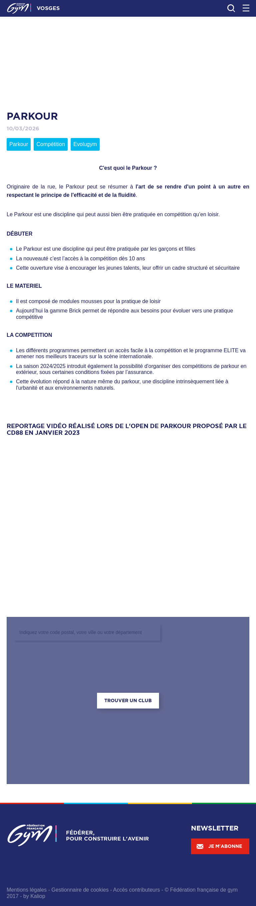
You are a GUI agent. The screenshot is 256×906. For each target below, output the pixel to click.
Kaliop (37, 896)
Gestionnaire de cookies (80, 890)
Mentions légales (27, 890)
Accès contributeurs (136, 890)
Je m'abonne (219, 846)
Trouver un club (128, 700)
